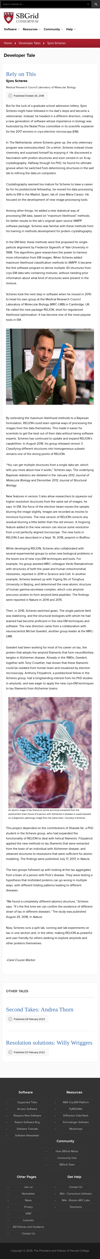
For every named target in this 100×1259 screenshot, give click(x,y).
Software (10, 29)
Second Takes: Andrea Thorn (39, 1009)
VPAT (28, 1213)
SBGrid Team (67, 1164)
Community (52, 29)
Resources (30, 29)
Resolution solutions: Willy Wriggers (49, 1042)
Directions (76, 1207)
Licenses (28, 1220)
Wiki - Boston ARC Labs (76, 1200)
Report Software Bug (27, 1122)
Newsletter (28, 1193)
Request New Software (27, 1115)
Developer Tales (30, 43)
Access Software (27, 1109)
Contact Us (75, 1187)
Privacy (28, 1207)
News (28, 1200)
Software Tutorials (27, 1129)
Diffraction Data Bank (75, 1115)
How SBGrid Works (67, 1151)
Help (69, 29)
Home (8, 43)
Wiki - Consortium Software (76, 1193)
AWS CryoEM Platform (76, 1102)
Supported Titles (27, 1102)
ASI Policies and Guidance (28, 1227)
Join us (28, 1187)
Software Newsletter (27, 1135)
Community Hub (67, 1158)
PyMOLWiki (75, 1109)
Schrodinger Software (76, 1122)
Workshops (76, 1129)
